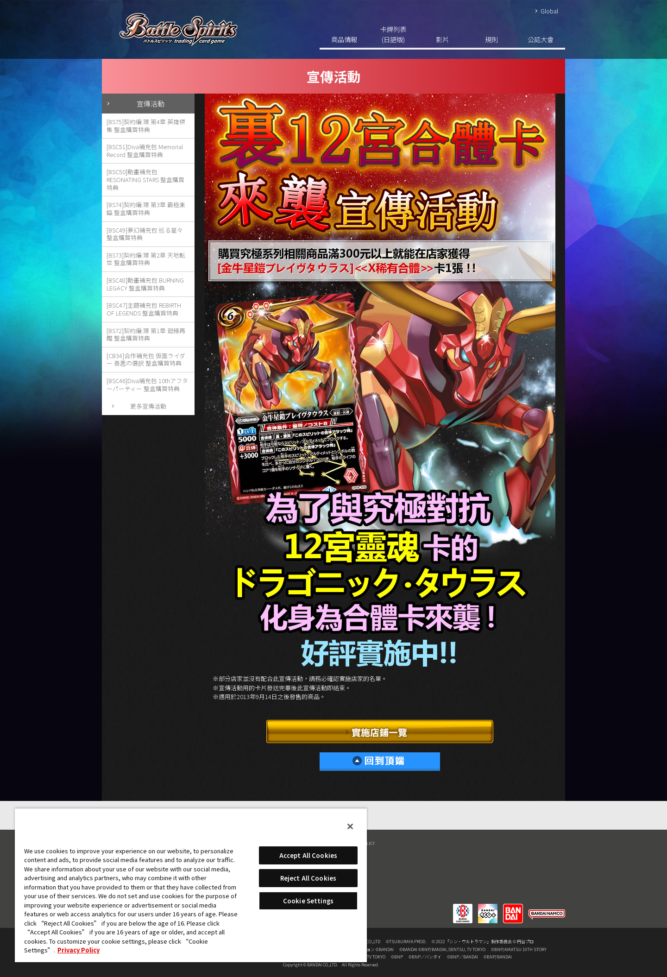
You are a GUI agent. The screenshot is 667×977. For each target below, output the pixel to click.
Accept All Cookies (308, 855)
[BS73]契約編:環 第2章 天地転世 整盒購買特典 (146, 259)
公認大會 (541, 39)
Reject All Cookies (308, 878)
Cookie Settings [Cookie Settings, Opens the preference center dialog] (308, 900)
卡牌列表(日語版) (393, 34)
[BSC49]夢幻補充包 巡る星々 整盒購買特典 (145, 234)
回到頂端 (380, 761)
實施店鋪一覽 (379, 731)
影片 (442, 39)
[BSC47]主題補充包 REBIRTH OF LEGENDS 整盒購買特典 (144, 309)
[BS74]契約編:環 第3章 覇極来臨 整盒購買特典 (146, 208)
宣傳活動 (150, 103)
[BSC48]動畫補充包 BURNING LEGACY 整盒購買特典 (145, 284)
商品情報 (344, 39)
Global (549, 10)
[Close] (350, 826)
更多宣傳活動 (148, 406)
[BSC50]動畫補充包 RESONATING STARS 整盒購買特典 (145, 179)
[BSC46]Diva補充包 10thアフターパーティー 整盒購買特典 (147, 384)
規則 (491, 39)
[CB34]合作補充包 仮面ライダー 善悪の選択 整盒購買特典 (146, 359)
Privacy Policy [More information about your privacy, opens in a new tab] (78, 949)
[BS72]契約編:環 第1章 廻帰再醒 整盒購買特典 (146, 334)
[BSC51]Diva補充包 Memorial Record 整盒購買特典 (145, 150)
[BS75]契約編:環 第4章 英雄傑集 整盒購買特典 (146, 125)
